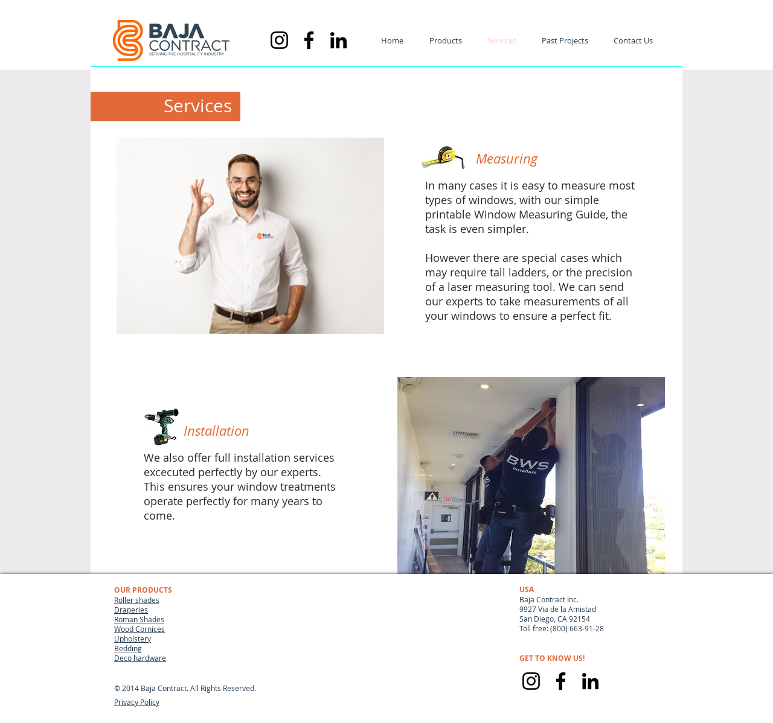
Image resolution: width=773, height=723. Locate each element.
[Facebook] (561, 681)
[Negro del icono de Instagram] (279, 40)
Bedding (128, 648)
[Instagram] (531, 681)
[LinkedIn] (590, 681)
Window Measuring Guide (540, 214)
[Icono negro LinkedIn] (338, 40)
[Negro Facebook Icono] (309, 40)
